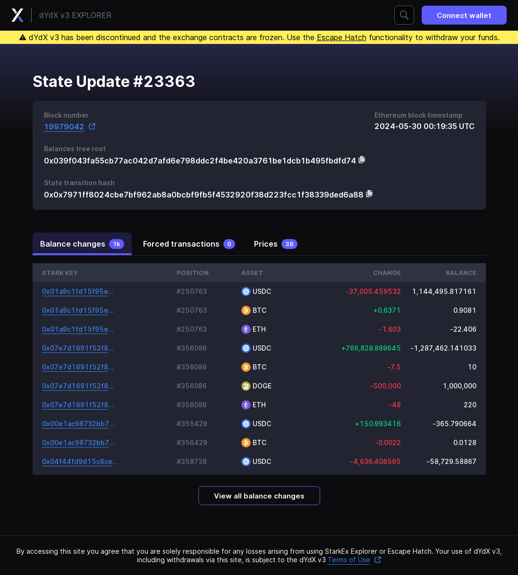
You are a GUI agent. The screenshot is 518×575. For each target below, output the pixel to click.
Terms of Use (355, 560)
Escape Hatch (341, 37)
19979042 (70, 126)
